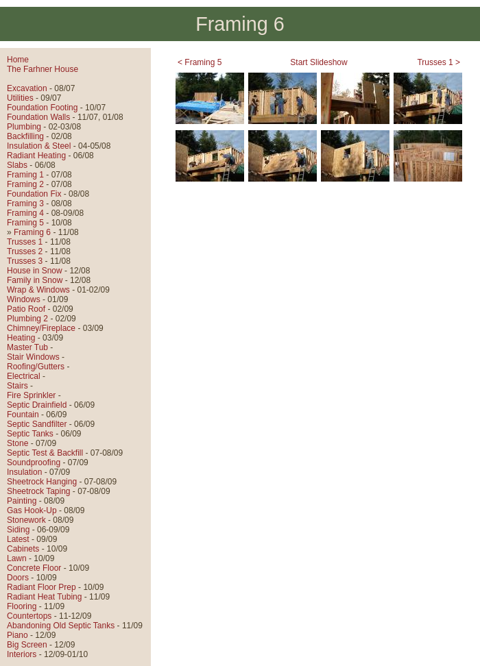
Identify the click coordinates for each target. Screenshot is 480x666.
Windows (23, 299)
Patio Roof (26, 309)
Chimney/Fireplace (41, 328)
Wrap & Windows (38, 290)
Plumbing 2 (27, 318)
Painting (21, 501)
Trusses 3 (25, 261)
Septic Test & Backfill (45, 453)
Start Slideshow (318, 62)
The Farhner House (42, 69)
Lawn (17, 558)
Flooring (21, 606)
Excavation (27, 88)
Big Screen (27, 645)
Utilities (20, 98)
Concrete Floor (34, 568)
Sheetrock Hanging (42, 481)
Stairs (17, 386)
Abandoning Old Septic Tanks (61, 625)
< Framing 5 (199, 62)
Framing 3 (25, 203)
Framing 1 (25, 175)
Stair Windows (33, 357)
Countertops (29, 616)
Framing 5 (25, 222)
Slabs (17, 165)
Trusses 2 (25, 251)
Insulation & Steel (39, 146)
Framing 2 (25, 184)
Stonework (26, 520)
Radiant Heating (36, 155)
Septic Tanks (30, 434)
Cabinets (23, 549)
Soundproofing (33, 462)
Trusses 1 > (438, 62)
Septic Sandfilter (37, 424)
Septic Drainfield (37, 405)
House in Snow (34, 270)
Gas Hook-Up (32, 510)
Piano (17, 635)
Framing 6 (32, 232)
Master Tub (27, 347)
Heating (21, 338)
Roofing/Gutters (35, 366)
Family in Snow (34, 280)
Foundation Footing (42, 107)
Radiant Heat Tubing (44, 597)
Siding (18, 529)
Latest (18, 539)
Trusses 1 (25, 242)
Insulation (24, 472)
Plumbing (24, 127)
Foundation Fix (34, 194)
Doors (18, 577)
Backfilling (25, 136)
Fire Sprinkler (31, 395)
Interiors (21, 654)
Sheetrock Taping (39, 491)
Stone (17, 443)
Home (18, 59)
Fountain (23, 414)
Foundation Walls (38, 117)
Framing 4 (25, 213)
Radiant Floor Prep (41, 587)
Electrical (23, 376)
